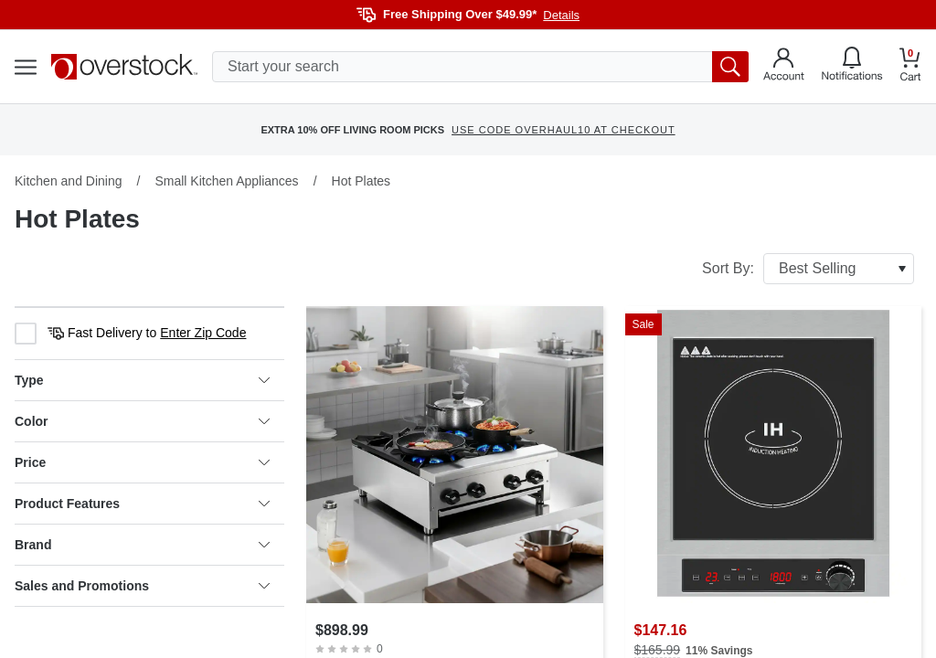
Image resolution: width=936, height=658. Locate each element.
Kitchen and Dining (68, 181)
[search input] (480, 66)
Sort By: (808, 268)
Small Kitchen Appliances (226, 181)
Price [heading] (142, 462)
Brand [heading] (142, 544)
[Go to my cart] (910, 67)
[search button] (730, 66)
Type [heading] (142, 380)
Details (561, 15)
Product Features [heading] (142, 503)
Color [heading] (142, 421)
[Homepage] (124, 67)
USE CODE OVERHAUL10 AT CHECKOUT (563, 129)
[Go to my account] (783, 67)
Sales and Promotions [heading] (142, 585)
